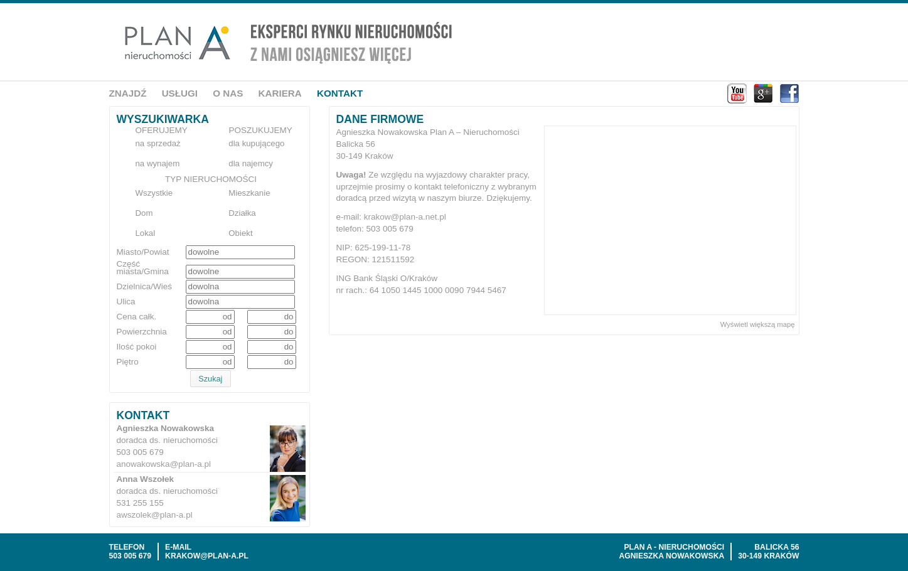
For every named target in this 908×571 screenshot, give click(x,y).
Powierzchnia (142, 332)
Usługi (180, 93)
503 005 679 (130, 556)
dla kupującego (256, 143)
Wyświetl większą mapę (757, 324)
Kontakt (340, 93)
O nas (228, 93)
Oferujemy (162, 130)
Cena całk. (137, 317)
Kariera (280, 93)
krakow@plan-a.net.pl (405, 216)
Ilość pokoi (137, 347)
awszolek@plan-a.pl (155, 515)
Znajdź (128, 93)
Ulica (126, 302)
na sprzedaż (158, 143)
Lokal (146, 233)
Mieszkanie (249, 193)
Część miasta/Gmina (143, 267)
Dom (144, 213)
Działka (241, 213)
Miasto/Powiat (143, 252)
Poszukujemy (260, 130)
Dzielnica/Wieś (145, 287)
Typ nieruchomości (211, 179)
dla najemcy (250, 163)
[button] (211, 378)
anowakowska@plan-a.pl (164, 464)
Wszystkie (154, 193)
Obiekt (240, 233)
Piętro (128, 362)
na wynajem (158, 163)
